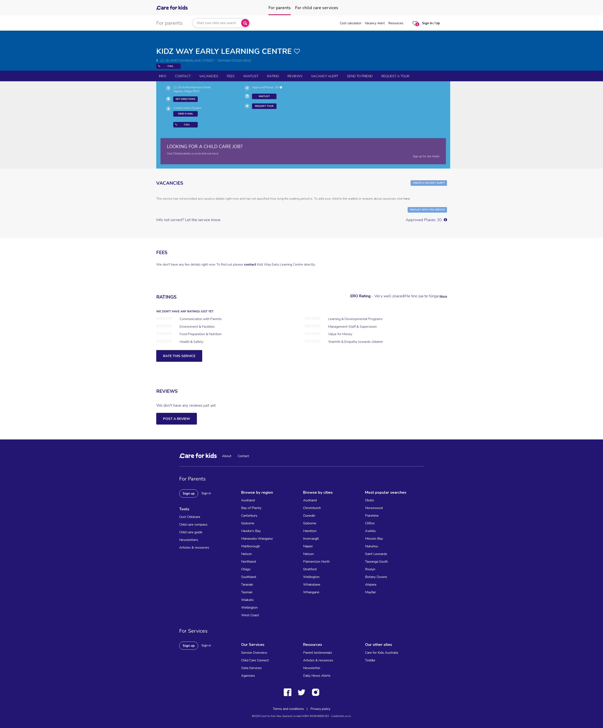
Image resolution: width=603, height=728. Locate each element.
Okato (369, 500)
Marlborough (250, 546)
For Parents (192, 478)
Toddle (370, 660)
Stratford (310, 569)
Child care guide (190, 532)
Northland (248, 561)
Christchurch (312, 508)
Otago (246, 569)
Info (162, 76)
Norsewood (374, 508)
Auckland (248, 500)
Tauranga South (376, 561)
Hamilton (310, 531)
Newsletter (311, 668)
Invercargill (311, 538)
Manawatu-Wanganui (257, 538)
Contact (183, 76)
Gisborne (247, 523)
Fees (231, 76)
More (443, 296)
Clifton (370, 523)
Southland (248, 577)
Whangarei (311, 592)
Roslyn (370, 569)
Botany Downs (376, 577)
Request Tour (264, 106)
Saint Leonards (376, 554)
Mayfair (370, 592)
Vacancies (208, 76)
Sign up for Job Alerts (426, 156)
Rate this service (179, 356)
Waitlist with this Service (427, 209)
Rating (273, 76)
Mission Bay (374, 538)
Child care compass (193, 524)
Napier (308, 546)
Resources (395, 23)
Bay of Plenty (251, 508)
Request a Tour (395, 76)
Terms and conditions (288, 709)
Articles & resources (194, 547)
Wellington (249, 607)
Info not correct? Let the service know (188, 219)
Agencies (248, 675)
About (226, 456)
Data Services (251, 668)
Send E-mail (185, 113)
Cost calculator (350, 23)
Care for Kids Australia (381, 652)
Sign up (189, 493)
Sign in (206, 493)
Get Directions (185, 99)
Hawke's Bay (251, 531)
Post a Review (176, 418)
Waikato (247, 600)
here (407, 198)
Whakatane (311, 584)
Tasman (246, 592)
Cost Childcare (189, 517)
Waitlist (250, 76)
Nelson (246, 554)
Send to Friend (360, 76)
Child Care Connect (255, 660)
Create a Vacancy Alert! (429, 183)
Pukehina (371, 515)
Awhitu (370, 531)
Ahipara (370, 584)
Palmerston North (316, 561)
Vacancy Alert (375, 23)
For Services (193, 631)
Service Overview (254, 652)
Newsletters (188, 540)
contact (250, 264)
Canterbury (249, 515)
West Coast (250, 615)
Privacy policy (320, 709)
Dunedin (309, 515)
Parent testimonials (317, 652)
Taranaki (247, 584)
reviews (295, 76)
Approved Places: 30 (267, 87)
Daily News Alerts (317, 675)
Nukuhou (371, 546)
